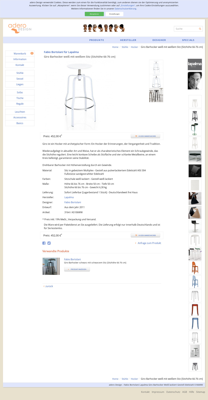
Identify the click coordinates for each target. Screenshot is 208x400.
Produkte (96, 40)
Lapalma (69, 197)
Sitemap (200, 391)
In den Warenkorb (145, 136)
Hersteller (128, 40)
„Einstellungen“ (127, 5)
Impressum (155, 391)
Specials (188, 40)
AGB (183, 391)
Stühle (123, 47)
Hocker (134, 47)
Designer (159, 40)
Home (113, 47)
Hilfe (190, 391)
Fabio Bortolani (72, 202)
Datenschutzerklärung (125, 8)
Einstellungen (114, 14)
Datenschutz (171, 391)
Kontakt (141, 391)
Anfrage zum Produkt (149, 243)
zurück (49, 286)
